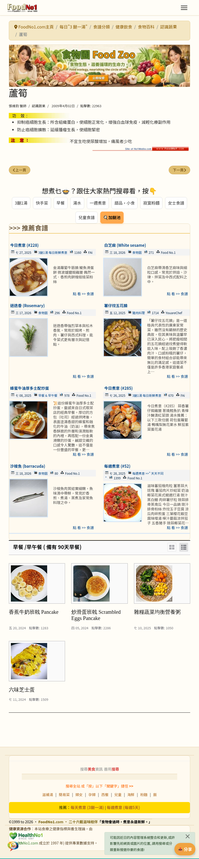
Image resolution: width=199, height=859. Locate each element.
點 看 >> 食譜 (83, 294)
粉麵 (143, 795)
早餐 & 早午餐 (48, 396)
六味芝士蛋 (22, 690)
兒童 (118, 795)
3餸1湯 (20, 203)
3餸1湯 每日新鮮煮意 (52, 253)
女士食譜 (176, 203)
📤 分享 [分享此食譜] (185, 849)
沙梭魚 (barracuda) (27, 466)
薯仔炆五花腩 (115, 306)
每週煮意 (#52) (117, 466)
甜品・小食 (124, 203)
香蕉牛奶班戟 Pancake (34, 612)
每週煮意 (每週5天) (123, 808)
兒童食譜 (86, 218)
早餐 (60, 203)
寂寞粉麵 (151, 203)
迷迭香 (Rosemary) (27, 306)
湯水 (77, 203)
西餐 (105, 795)
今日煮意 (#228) (24, 245)
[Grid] (171, 547)
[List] (183, 547)
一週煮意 (97, 203)
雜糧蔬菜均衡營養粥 (157, 612)
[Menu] (184, 8)
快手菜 (41, 203)
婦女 (79, 795)
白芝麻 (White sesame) (125, 245)
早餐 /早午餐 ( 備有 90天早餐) (47, 547)
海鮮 (130, 795)
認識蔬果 (38, 105)
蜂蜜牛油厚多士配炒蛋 (29, 388)
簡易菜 (64, 795)
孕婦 (92, 795)
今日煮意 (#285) (118, 388)
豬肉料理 (138, 313)
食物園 (137, 253)
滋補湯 (47, 795)
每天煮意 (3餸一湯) (87, 808)
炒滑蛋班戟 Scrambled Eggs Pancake (96, 616)
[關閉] (187, 836)
